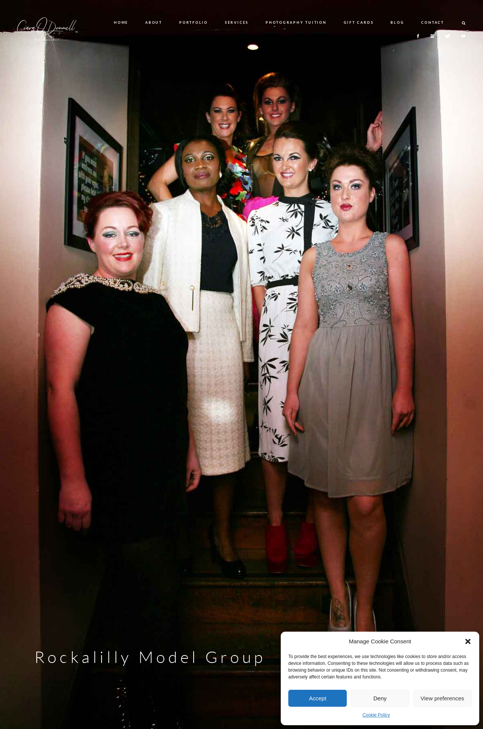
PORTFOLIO (193, 22)
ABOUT (153, 22)
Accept (317, 698)
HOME (121, 22)
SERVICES (237, 22)
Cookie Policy (376, 715)
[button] (468, 641)
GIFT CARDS (359, 22)
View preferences (443, 698)
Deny (379, 698)
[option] (241, 364)
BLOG (397, 22)
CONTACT (432, 22)
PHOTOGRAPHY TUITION (296, 22)
